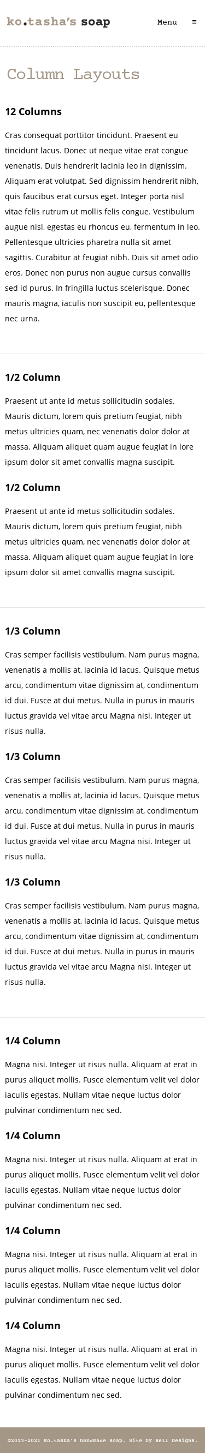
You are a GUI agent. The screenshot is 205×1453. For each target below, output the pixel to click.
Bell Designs (175, 1441)
